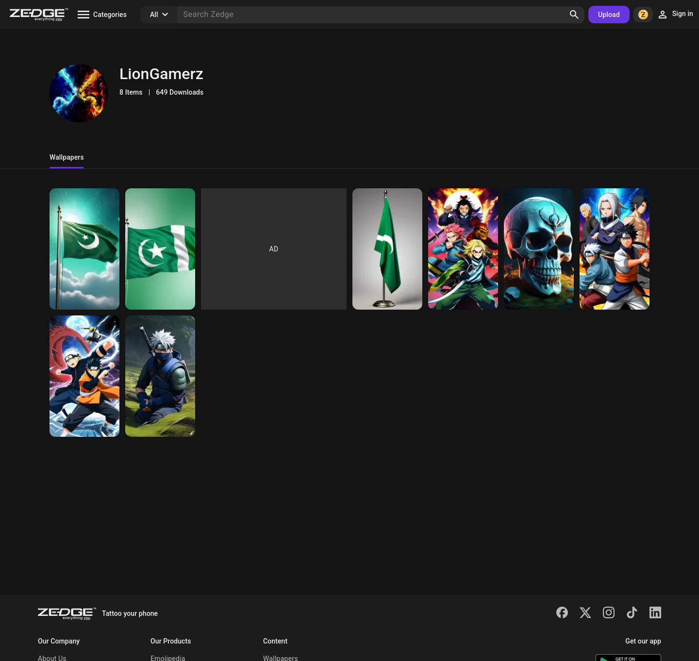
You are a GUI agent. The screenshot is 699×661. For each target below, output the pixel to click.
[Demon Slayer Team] (463, 249)
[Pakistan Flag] (160, 249)
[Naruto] (614, 249)
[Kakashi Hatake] (160, 376)
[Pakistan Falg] (84, 249)
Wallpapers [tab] (67, 157)
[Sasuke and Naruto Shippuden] (84, 376)
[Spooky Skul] (539, 249)
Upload (609, 14)
